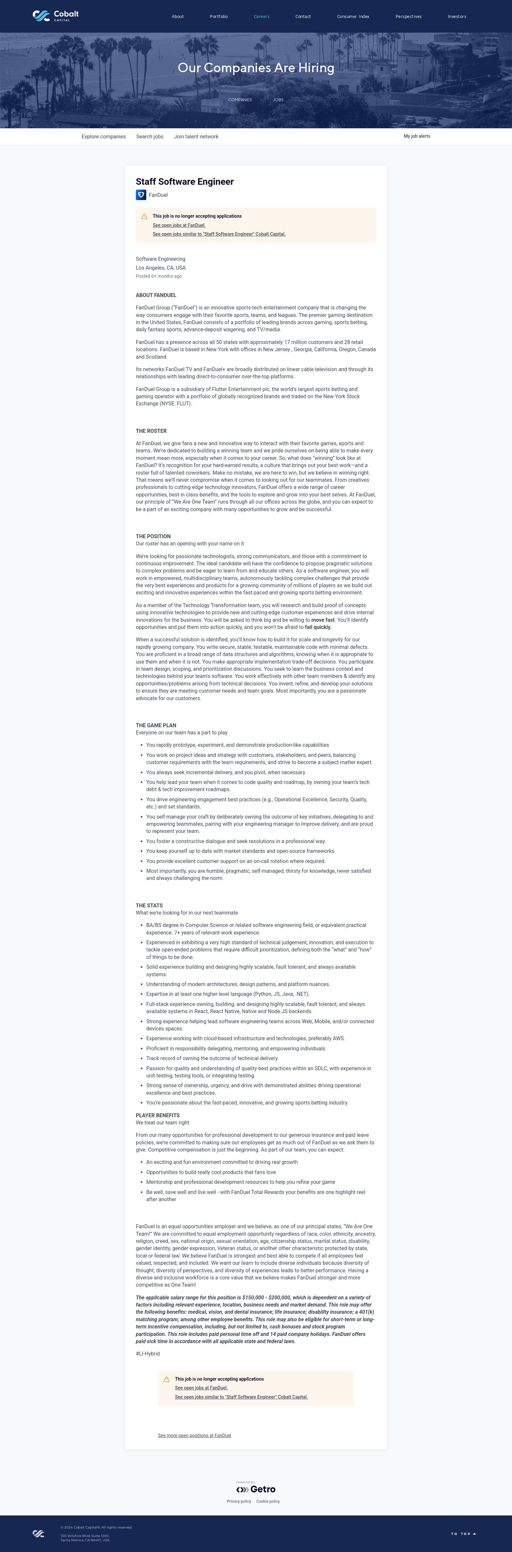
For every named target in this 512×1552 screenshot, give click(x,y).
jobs (149, 136)
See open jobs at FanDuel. (179, 225)
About (178, 16)
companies (104, 136)
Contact (303, 16)
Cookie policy (268, 1501)
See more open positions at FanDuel (194, 1435)
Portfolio (219, 16)
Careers (262, 16)
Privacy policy (239, 1501)
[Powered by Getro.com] (256, 1487)
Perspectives (409, 16)
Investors (457, 16)
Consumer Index (353, 16)
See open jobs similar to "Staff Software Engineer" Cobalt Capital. (219, 234)
